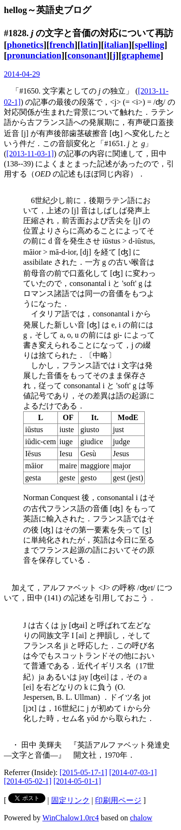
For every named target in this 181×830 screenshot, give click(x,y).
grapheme (141, 55)
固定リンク (70, 800)
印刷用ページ (118, 800)
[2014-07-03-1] (133, 772)
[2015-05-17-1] (84, 772)
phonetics (25, 45)
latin (89, 45)
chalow (141, 818)
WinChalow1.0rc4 (70, 818)
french (62, 45)
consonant (87, 55)
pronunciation (34, 55)
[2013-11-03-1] (30, 154)
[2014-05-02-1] (28, 781)
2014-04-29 (22, 74)
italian (116, 45)
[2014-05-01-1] (77, 781)
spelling (149, 45)
